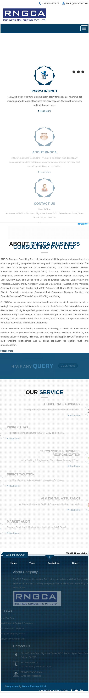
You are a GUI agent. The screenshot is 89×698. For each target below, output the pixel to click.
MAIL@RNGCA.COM (77, 3)
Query (75, 563)
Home (13, 563)
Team (32, 563)
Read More (44, 111)
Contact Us (53, 563)
